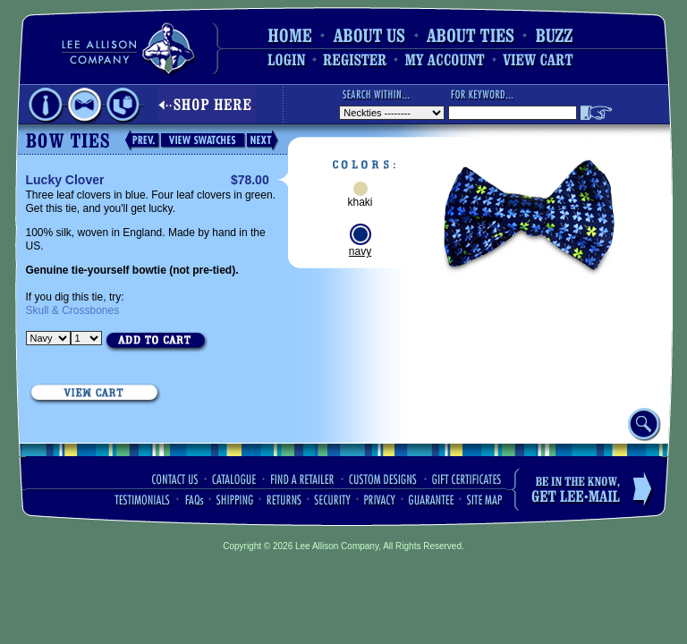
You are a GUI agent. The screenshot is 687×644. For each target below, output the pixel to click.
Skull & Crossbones (73, 310)
